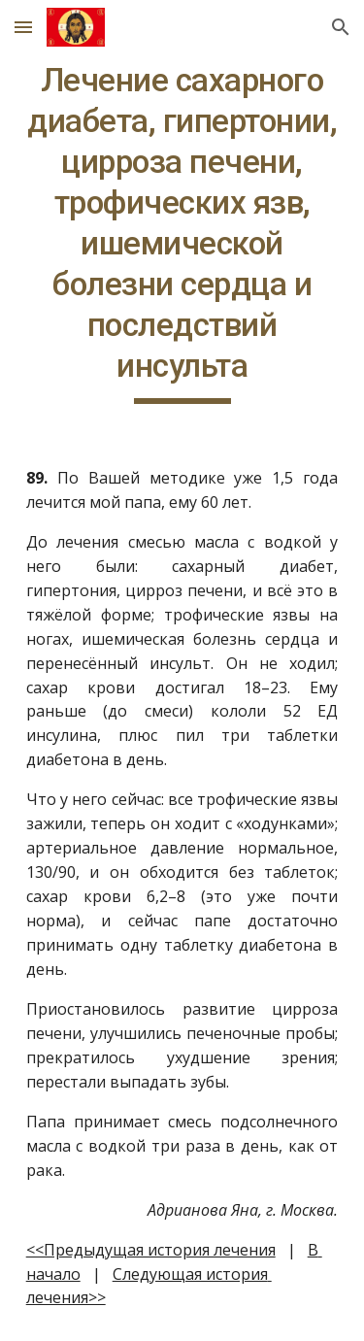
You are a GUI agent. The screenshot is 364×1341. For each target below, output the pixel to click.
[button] (23, 26)
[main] (182, 232)
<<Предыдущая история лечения (151, 1249)
